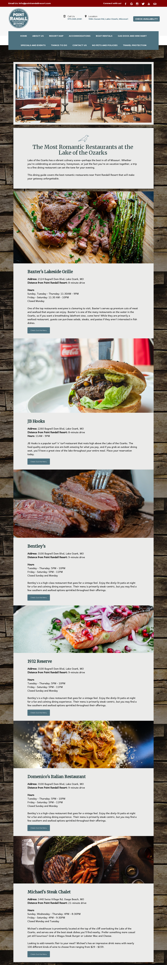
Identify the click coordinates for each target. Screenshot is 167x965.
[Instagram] (138, 3)
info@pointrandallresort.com (35, 3)
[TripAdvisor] (156, 3)
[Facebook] (127, 3)
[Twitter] (144, 3)
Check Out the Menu (38, 330)
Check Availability (146, 19)
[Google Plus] (132, 3)
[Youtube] (150, 3)
